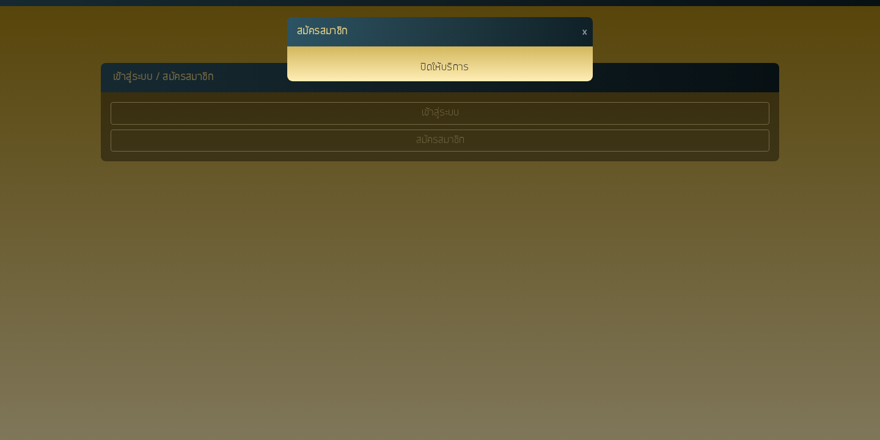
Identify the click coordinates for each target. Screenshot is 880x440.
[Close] (584, 31)
